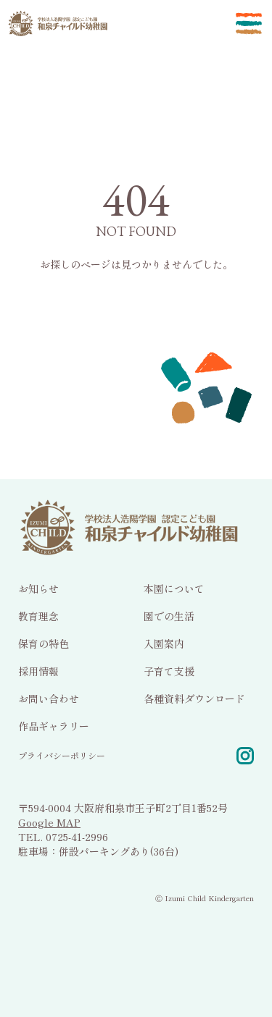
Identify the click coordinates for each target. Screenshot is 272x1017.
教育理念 (38, 615)
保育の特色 (43, 643)
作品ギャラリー (53, 725)
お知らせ (38, 588)
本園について (174, 588)
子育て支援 (169, 670)
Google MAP (49, 821)
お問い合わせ (48, 698)
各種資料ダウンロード (194, 698)
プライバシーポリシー (61, 754)
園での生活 (169, 615)
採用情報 (38, 670)
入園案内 (164, 643)
